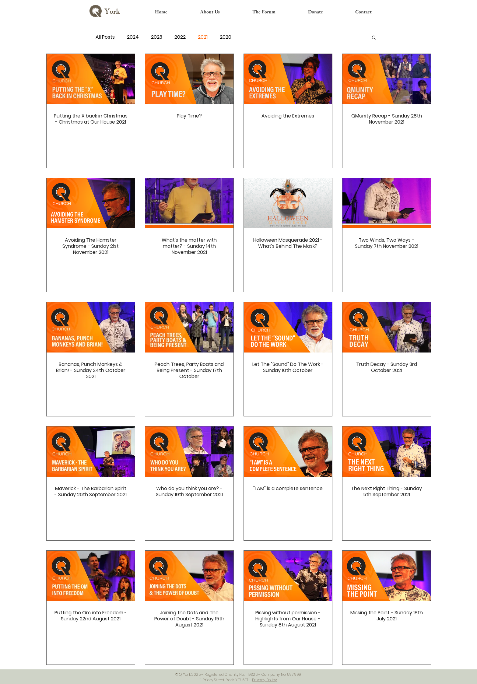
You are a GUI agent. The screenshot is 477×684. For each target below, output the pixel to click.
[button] (374, 38)
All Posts (105, 37)
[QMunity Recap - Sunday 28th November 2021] (386, 79)
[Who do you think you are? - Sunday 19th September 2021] (189, 451)
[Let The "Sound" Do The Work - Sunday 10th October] (288, 327)
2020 (225, 37)
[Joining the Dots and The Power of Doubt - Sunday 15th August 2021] (189, 576)
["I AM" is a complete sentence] (288, 451)
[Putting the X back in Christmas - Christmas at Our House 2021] (91, 79)
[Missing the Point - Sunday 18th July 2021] (386, 576)
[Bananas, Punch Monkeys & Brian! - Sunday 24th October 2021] (91, 327)
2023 (156, 37)
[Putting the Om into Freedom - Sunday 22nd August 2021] (91, 576)
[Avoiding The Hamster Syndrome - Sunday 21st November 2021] (91, 203)
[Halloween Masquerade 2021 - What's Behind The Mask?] (288, 203)
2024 (133, 37)
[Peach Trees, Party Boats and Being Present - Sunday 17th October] (189, 327)
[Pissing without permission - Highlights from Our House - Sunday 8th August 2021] (288, 576)
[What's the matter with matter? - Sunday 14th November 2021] (189, 203)
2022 (180, 37)
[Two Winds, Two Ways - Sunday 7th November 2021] (386, 203)
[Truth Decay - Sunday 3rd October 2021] (386, 327)
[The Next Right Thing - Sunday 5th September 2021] (386, 451)
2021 (203, 37)
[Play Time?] (189, 79)
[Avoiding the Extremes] (288, 79)
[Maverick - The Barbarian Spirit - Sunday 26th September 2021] (91, 451)
